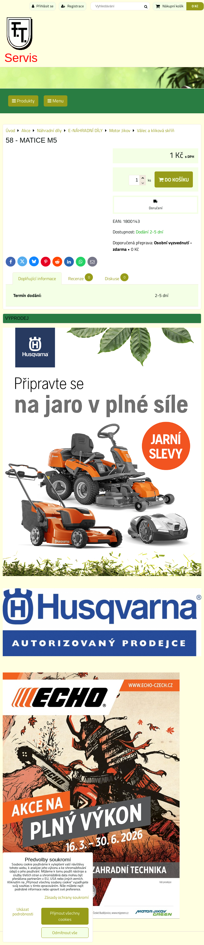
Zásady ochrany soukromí (67, 897)
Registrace (72, 6)
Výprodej (17, 318)
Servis (20, 57)
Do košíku (174, 179)
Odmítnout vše (64, 933)
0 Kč (195, 6)
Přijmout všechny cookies (65, 916)
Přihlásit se (43, 6)
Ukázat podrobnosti (22, 911)
